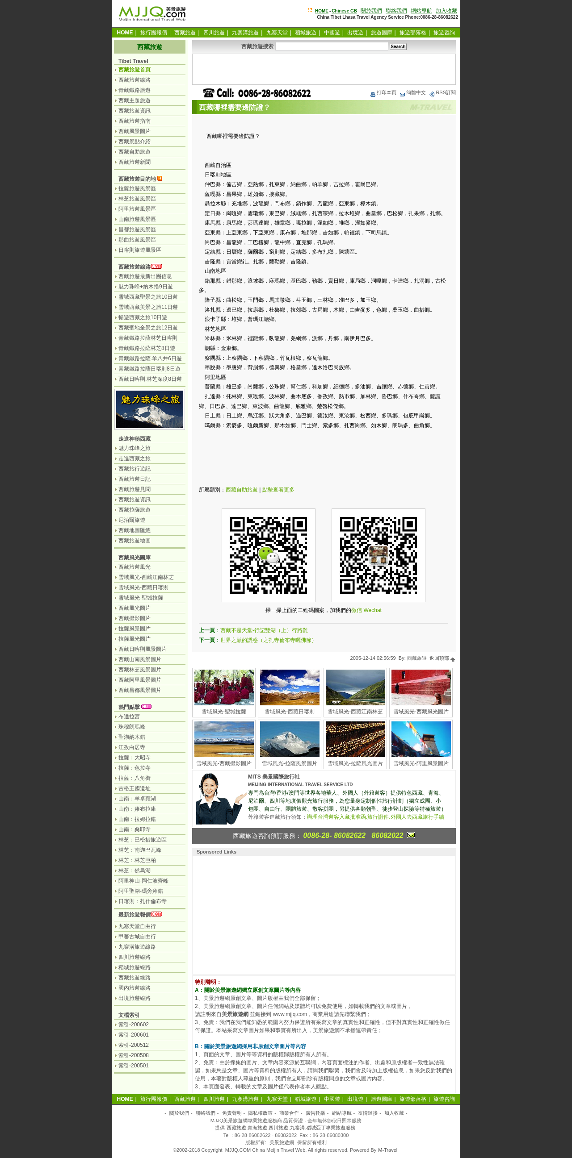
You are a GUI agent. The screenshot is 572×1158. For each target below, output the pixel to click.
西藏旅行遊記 (134, 469)
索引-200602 (133, 1024)
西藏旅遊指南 (134, 121)
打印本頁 (383, 92)
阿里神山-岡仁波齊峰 (143, 881)
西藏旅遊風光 (134, 567)
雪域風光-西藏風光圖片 (421, 711)
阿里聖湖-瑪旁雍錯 (140, 891)
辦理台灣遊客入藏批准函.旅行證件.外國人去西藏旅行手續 (375, 817)
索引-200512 (133, 1045)
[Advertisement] (324, 69)
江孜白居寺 (131, 747)
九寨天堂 (277, 32)
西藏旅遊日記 (134, 479)
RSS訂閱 (442, 92)
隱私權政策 (260, 1113)
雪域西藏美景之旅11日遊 (148, 307)
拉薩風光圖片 (134, 639)
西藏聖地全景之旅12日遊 (148, 328)
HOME (321, 10)
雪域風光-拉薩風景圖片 (289, 763)
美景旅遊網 (281, 1142)
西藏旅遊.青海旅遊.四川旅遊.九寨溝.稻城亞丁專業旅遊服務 (291, 1127)
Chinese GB (344, 10)
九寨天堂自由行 (137, 926)
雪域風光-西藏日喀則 (290, 711)
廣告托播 (315, 1113)
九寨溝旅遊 (245, 32)
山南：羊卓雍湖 (137, 799)
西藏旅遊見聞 (134, 489)
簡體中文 (412, 92)
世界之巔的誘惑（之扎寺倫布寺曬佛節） (268, 640)
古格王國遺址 (134, 788)
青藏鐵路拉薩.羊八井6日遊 (150, 358)
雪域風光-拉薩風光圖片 (355, 763)
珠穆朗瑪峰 (131, 727)
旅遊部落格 (413, 32)
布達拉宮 (129, 716)
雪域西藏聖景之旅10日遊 (148, 297)
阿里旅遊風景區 (137, 209)
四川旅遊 (214, 32)
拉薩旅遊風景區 (137, 188)
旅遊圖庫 (381, 32)
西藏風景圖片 (134, 131)
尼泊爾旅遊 (131, 520)
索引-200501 (133, 1065)
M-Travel (387, 1150)
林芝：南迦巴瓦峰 (139, 850)
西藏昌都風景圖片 (139, 690)
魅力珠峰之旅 (134, 448)
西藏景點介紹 (134, 141)
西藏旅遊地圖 (134, 540)
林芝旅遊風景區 (137, 199)
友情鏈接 (368, 1113)
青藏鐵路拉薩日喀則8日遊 (149, 369)
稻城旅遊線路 (134, 967)
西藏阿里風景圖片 (139, 680)
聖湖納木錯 (131, 737)
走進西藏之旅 (134, 458)
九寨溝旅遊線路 (137, 947)
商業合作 (289, 1113)
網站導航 (421, 11)
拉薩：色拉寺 (134, 768)
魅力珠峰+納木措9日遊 (145, 286)
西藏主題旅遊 (134, 100)
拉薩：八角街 (134, 778)
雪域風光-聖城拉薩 (224, 711)
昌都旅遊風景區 (137, 229)
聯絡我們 (396, 11)
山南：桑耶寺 (134, 829)
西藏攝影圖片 (134, 618)
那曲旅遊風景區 (137, 240)
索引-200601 (133, 1035)
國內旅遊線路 (134, 988)
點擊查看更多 (278, 490)
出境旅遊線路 (134, 998)
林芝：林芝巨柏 (137, 860)
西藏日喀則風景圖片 (142, 649)
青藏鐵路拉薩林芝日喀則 (147, 338)
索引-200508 (133, 1055)
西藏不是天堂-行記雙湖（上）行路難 (264, 630)
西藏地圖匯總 (134, 530)
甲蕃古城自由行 (137, 936)
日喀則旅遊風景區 (139, 250)
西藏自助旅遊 (242, 490)
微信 (356, 610)
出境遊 (355, 32)
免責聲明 (232, 1113)
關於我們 (371, 11)
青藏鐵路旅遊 (134, 90)
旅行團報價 (153, 32)
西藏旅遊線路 (134, 80)
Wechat (372, 610)
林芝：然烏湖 (134, 870)
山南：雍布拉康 (137, 809)
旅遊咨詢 (444, 32)
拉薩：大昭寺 (134, 757)
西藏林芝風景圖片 (139, 669)
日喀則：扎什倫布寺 (142, 901)
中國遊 (332, 32)
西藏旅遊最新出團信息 (145, 276)
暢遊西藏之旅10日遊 (142, 317)
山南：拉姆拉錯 (137, 819)
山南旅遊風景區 (137, 219)
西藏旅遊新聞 (134, 162)
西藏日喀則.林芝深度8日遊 (150, 379)
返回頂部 (442, 658)
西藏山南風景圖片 (139, 659)
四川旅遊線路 (134, 957)
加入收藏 (446, 11)
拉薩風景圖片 (134, 628)
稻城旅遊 (305, 32)
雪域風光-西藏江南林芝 (355, 711)
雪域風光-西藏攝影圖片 (224, 763)
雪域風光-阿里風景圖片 (421, 763)
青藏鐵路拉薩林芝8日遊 (146, 348)
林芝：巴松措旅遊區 (142, 840)
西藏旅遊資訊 (134, 111)
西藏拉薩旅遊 (134, 510)
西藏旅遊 (185, 32)
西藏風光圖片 (134, 608)
